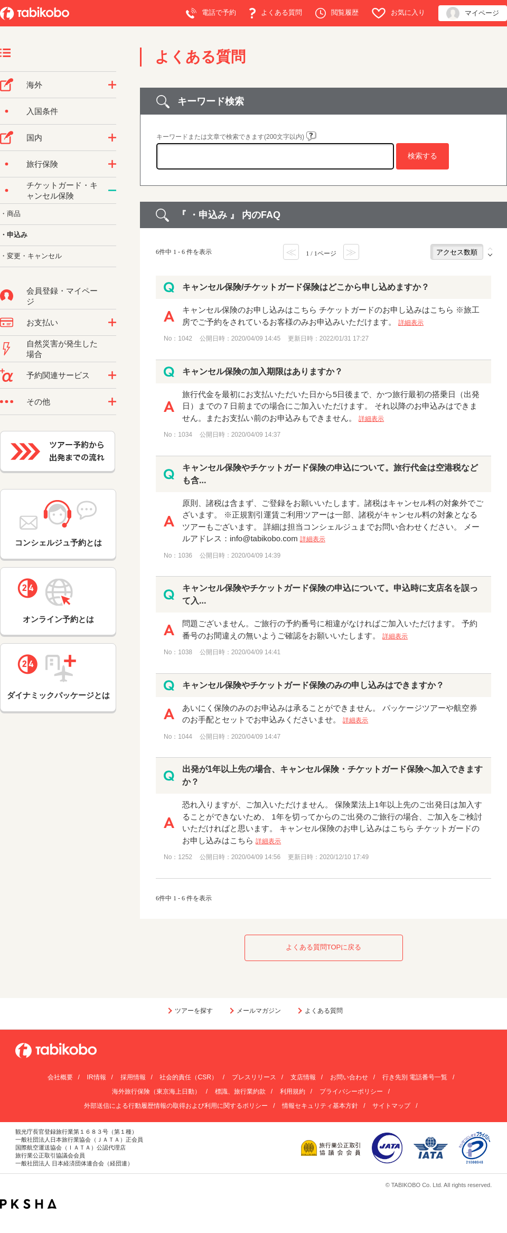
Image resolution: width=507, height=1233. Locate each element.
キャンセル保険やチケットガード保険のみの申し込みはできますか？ (313, 685)
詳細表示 (411, 322)
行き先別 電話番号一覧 (414, 1077)
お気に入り (398, 13)
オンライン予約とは (58, 601)
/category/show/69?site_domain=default (112, 190)
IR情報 (96, 1077)
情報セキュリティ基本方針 (320, 1105)
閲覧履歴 (337, 13)
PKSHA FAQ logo (28, 1204)
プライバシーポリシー (351, 1091)
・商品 (10, 214)
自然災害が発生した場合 (62, 349)
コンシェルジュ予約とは (58, 523)
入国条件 (42, 111)
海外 (34, 84)
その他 (38, 401)
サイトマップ (391, 1105)
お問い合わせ (349, 1077)
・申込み (13, 235)
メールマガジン (259, 1010)
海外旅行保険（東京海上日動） (156, 1091)
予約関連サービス (58, 375)
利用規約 (292, 1091)
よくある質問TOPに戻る (324, 947)
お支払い (42, 322)
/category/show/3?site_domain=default (112, 402)
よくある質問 (275, 13)
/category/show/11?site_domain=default (112, 375)
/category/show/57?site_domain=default (112, 138)
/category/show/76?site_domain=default (112, 85)
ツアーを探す (194, 1010)
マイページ (472, 13)
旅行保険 (42, 163)
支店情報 (303, 1077)
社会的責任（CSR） (188, 1077)
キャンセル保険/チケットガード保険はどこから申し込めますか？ (305, 287)
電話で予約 (211, 13)
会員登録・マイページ (62, 296)
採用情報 (133, 1077)
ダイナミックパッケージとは (58, 677)
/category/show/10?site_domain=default (112, 164)
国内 (34, 137)
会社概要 (60, 1077)
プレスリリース (254, 1077)
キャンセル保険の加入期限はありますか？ (262, 371)
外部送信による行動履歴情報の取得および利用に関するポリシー (176, 1105)
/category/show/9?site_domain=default (112, 322)
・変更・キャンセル (31, 256)
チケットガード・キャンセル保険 (62, 190)
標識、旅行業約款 (240, 1091)
